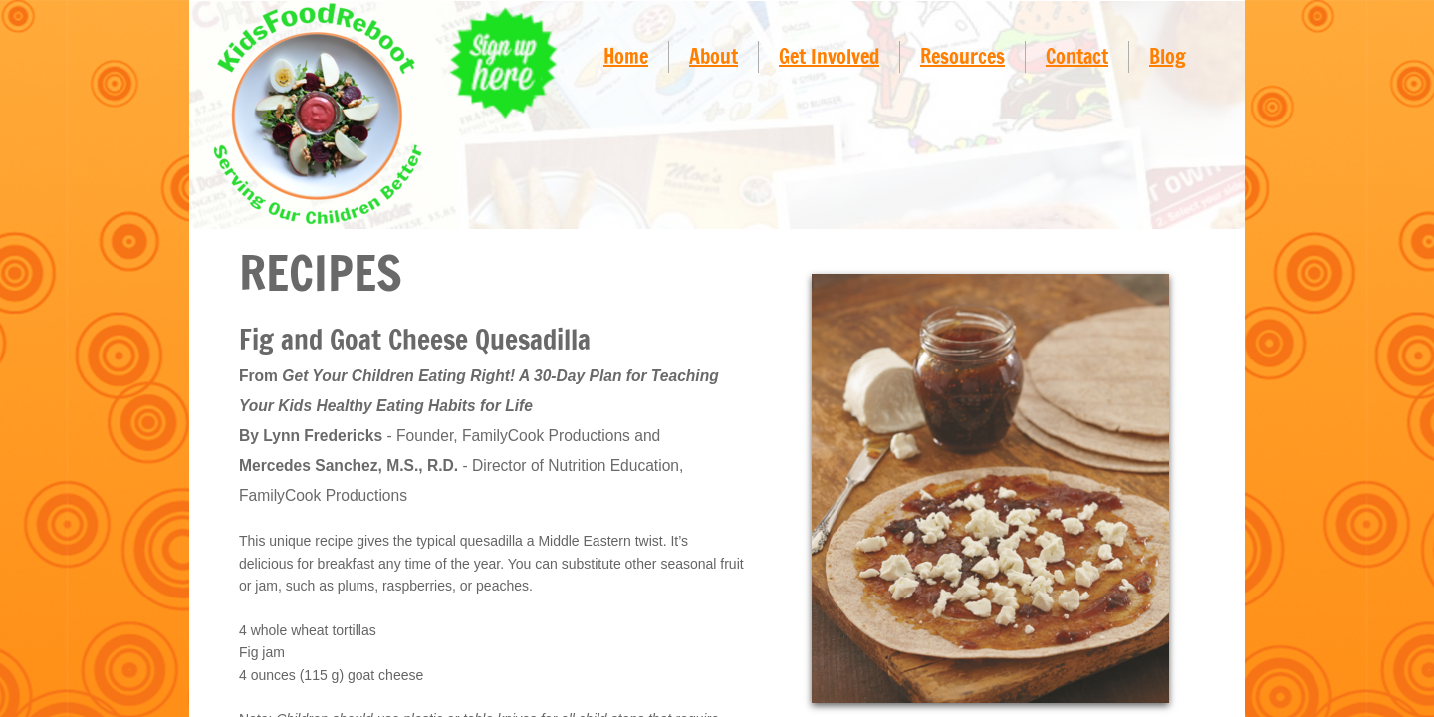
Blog (1167, 56)
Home (625, 56)
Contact (1077, 56)
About (713, 56)
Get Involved (829, 56)
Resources (962, 56)
